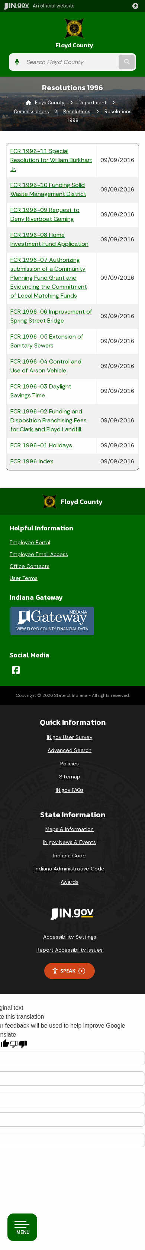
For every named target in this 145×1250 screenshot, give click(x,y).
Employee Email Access (39, 554)
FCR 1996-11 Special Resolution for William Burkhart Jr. (51, 160)
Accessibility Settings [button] (69, 936)
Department (92, 102)
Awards (69, 882)
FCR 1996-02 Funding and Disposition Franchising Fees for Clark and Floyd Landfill (48, 420)
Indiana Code (69, 855)
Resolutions (76, 111)
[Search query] (69, 62)
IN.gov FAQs (70, 790)
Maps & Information (69, 829)
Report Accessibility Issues (69, 949)
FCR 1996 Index (31, 461)
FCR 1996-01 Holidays (41, 445)
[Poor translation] (18, 1044)
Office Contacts (29, 566)
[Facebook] (16, 670)
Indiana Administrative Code (69, 868)
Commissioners (31, 111)
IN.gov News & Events (69, 842)
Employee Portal (30, 542)
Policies (69, 763)
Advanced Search (69, 750)
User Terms (24, 578)
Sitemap (69, 776)
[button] (136, 6)
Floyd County (74, 45)
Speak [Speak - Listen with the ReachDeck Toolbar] (68, 970)
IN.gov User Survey (70, 737)
